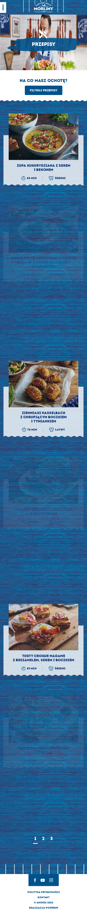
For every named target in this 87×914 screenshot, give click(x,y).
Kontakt (44, 897)
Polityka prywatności (43, 892)
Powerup (52, 907)
